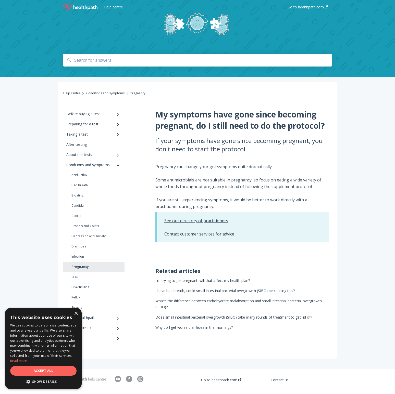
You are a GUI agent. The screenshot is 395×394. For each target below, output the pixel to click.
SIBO (74, 277)
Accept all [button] (43, 371)
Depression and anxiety (88, 236)
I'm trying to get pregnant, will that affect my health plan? (202, 280)
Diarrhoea (78, 246)
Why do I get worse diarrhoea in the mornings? (194, 327)
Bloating (77, 195)
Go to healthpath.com (221, 380)
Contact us (280, 380)
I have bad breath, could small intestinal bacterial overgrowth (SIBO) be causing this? (225, 290)
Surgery (76, 307)
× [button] (76, 314)
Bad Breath (79, 185)
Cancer (76, 216)
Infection (77, 256)
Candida (77, 205)
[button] (43, 381)
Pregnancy (80, 267)
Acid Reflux (79, 175)
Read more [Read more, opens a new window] (18, 361)
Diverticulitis (80, 287)
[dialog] (43, 348)
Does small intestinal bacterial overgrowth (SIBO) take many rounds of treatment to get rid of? (233, 317)
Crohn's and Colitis (85, 226)
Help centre (113, 7)
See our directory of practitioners (196, 221)
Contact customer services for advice (199, 234)
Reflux (75, 297)
